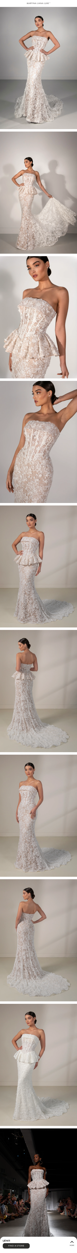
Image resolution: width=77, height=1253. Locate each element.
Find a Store (16, 1246)
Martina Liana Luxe (38, 3)
